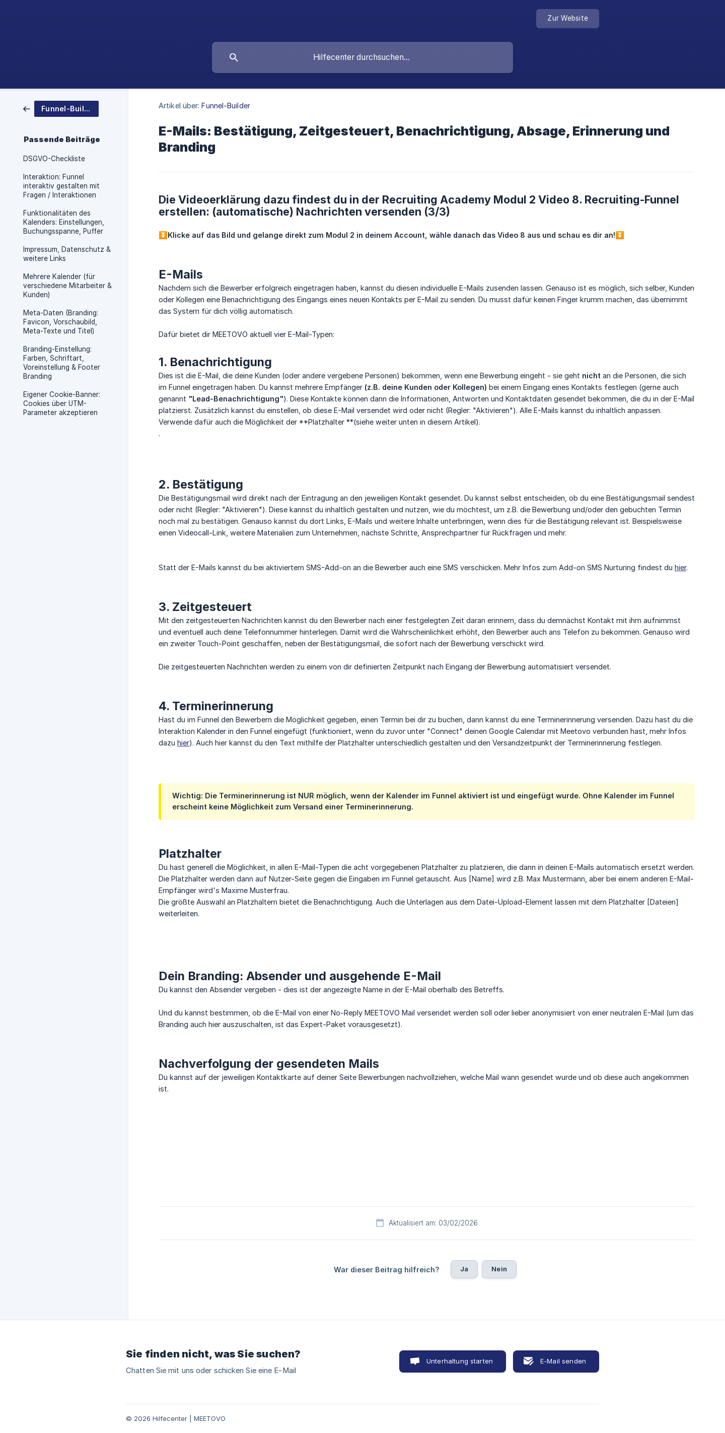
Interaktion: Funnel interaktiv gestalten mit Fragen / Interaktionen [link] (61, 186)
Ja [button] (464, 1269)
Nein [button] (499, 1269)
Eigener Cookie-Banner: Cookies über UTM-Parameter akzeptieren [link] (61, 403)
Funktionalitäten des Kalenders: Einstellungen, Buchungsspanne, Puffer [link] (63, 222)
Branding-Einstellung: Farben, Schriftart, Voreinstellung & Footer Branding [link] (61, 362)
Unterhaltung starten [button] (459, 1361)
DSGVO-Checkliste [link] (54, 159)
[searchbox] (362, 57)
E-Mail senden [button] (563, 1361)
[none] (567, 18)
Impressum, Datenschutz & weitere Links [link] (67, 253)
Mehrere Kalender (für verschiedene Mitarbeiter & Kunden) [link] (67, 285)
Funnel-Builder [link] (225, 105)
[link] (61, 108)
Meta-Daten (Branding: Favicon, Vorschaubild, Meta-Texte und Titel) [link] (60, 322)
